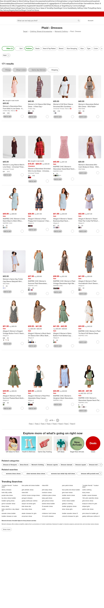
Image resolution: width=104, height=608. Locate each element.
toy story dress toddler (9, 498)
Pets (49, 6)
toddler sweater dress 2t (70, 513)
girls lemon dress (87, 500)
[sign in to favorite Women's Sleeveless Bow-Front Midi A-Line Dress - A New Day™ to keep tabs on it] (22, 116)
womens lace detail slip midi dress (61, 474)
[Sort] (19, 48)
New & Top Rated (49, 48)
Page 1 (31, 424)
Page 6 (60, 424)
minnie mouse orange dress (31, 495)
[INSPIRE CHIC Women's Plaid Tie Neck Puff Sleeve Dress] (89, 332)
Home (47, 1)
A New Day (6, 110)
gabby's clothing (67, 503)
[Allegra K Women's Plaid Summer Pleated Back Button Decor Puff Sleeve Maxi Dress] (14, 397)
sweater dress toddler (9, 513)
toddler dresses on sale (9, 516)
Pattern (29, 48)
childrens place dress (49, 495)
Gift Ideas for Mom (16, 1)
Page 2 (37, 424)
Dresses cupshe (52, 465)
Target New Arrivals (24, 8)
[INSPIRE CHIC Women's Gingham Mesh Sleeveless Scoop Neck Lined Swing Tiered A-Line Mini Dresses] (64, 397)
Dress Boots (24, 465)
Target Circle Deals (65, 8)
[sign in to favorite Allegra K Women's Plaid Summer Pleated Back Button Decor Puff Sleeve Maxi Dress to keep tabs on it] (22, 408)
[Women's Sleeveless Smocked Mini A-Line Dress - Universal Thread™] (39, 169)
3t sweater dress (47, 506)
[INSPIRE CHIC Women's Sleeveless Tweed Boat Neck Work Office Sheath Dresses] (64, 167)
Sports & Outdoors (61, 3)
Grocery (89, 1)
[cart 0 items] (100, 20)
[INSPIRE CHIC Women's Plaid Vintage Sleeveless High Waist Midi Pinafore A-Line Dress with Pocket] (64, 282)
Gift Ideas (36, 6)
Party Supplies (28, 6)
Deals (7, 8)
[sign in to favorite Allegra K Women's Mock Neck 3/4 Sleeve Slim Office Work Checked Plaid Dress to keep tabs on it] (47, 345)
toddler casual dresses (89, 495)
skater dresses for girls (29, 513)
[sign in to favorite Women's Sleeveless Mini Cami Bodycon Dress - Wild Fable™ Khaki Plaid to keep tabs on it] (97, 172)
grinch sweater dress (8, 503)
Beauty (13, 3)
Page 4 (49, 424)
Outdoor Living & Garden (70, 1)
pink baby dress (47, 489)
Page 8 (72, 424)
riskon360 (45, 485)
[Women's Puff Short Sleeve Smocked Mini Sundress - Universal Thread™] (64, 105)
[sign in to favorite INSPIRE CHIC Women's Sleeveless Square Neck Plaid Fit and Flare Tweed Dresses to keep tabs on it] (97, 410)
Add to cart (7, 116)
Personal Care (21, 3)
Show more (6, 529)
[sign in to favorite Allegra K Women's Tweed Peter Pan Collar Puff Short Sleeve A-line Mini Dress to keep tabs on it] (97, 231)
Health (29, 3)
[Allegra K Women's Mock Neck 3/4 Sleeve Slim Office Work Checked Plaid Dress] (39, 334)
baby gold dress (47, 498)
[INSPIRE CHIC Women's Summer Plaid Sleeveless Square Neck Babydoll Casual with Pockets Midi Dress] (39, 282)
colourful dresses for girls (70, 516)
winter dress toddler (68, 500)
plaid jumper (66, 498)
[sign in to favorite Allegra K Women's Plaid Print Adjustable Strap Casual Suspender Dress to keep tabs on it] (47, 408)
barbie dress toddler (48, 503)
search (79, 21)
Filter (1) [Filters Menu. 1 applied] (8, 48)
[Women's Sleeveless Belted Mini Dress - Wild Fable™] (89, 105)
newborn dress (47, 492)
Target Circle (26, 10)
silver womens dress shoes (34, 474)
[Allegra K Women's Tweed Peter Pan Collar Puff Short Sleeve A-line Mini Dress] (89, 220)
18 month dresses (48, 516)
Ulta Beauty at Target (58, 6)
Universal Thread (58, 108)
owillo (44, 509)
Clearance (13, 8)
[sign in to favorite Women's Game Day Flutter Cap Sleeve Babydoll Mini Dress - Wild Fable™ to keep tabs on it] (22, 291)
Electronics (75, 3)
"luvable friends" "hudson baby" (10, 486)
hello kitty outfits (7, 492)
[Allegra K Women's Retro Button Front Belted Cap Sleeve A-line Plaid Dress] (64, 334)
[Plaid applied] (6, 55)
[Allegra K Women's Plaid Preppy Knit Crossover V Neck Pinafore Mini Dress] (39, 220)
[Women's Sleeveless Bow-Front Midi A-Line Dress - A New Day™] (14, 107)
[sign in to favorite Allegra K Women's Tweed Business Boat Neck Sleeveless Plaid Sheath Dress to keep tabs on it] (72, 231)
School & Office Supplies (14, 6)
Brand (61, 48)
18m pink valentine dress (90, 498)
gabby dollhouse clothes (29, 500)
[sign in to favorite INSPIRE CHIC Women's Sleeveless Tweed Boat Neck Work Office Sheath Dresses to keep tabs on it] (72, 179)
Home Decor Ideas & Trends (41, 8)
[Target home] (4, 20)
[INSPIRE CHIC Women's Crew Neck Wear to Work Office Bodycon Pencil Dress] (14, 220)
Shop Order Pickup (86, 8)
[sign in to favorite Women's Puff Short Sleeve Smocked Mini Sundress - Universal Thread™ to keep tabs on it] (72, 116)
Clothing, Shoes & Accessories (34, 1)
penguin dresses (27, 498)
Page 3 (43, 424)
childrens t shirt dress (49, 513)
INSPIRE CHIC (58, 171)
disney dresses (6, 489)
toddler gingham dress (69, 506)
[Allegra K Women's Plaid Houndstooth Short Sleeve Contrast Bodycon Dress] (89, 282)
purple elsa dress (7, 495)
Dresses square (80, 465)
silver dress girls (67, 509)
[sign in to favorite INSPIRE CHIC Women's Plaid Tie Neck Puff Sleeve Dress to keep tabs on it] (97, 342)
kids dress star (26, 506)
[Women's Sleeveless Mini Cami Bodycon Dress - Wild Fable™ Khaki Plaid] (89, 166)
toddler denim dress (68, 495)
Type (88, 48)
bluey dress (86, 492)
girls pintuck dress (48, 500)
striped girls (86, 506)
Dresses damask (66, 465)
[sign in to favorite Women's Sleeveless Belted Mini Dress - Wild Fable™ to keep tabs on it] (97, 116)
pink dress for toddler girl (90, 513)
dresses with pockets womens (90, 474)
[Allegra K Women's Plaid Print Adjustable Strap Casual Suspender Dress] (39, 397)
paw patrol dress (67, 485)
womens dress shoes (12, 474)
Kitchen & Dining (55, 1)
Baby (9, 3)
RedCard (18, 10)
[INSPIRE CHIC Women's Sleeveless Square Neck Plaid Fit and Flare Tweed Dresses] (89, 399)
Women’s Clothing (61, 31)
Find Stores (35, 10)
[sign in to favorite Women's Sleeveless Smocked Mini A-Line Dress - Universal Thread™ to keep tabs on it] (47, 181)
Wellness (35, 3)
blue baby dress (27, 509)
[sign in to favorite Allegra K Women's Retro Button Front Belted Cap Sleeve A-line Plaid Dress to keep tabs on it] (72, 345)
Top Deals (54, 8)
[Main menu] (11, 20)
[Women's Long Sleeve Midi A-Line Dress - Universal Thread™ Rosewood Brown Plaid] (14, 166)
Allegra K (31, 223)
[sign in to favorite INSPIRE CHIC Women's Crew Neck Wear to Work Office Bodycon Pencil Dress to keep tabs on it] (22, 231)
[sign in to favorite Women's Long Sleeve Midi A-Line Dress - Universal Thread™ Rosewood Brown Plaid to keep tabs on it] (22, 174)
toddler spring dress (8, 500)
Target (25, 31)
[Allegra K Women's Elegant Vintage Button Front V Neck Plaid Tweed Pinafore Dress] (14, 332)
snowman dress (27, 516)
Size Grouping (72, 48)
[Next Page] (8, 55)
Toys (69, 3)
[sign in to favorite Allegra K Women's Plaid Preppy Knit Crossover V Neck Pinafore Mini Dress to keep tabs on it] (47, 229)
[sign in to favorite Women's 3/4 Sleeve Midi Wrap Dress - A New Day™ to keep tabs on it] (47, 116)
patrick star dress (87, 509)
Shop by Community (73, 6)
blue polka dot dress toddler (31, 485)
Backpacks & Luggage (46, 3)
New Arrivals (4, 1)
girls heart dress (67, 492)
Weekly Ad (75, 8)
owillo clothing (86, 489)
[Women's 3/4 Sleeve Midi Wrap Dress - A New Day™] (39, 105)
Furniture (82, 1)
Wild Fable (81, 108)
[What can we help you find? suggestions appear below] (48, 20)
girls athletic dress (27, 489)
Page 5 (54, 424)
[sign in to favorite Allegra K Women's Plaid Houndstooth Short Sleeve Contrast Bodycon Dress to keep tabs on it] (97, 293)
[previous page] (46, 420)
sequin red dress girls (29, 503)
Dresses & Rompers (10, 465)
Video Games (84, 3)
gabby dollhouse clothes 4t (91, 516)
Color (96, 48)
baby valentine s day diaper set (10, 509)
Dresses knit (93, 465)
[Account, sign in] (89, 20)
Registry (12, 10)
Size (82, 48)
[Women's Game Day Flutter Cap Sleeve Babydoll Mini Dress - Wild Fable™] (14, 280)
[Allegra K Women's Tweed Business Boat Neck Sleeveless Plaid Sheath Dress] (64, 220)
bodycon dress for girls (89, 503)
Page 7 (66, 424)
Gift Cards (44, 6)
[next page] (57, 420)
